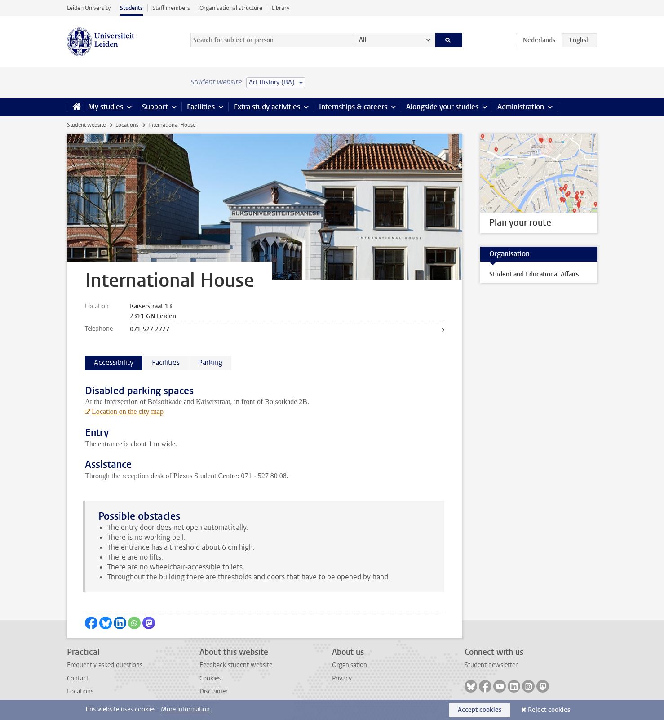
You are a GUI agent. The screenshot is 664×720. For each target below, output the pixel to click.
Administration (520, 106)
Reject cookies (549, 710)
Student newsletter (491, 665)
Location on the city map (128, 411)
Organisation (349, 665)
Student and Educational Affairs (534, 274)
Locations (126, 125)
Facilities (201, 106)
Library (280, 8)
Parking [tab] (210, 362)
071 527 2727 (149, 329)
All (363, 40)
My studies (105, 106)
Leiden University (89, 8)
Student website (86, 125)
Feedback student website (235, 665)
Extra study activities (267, 106)
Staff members (171, 8)
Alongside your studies (442, 106)
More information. (186, 709)
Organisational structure (230, 8)
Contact (78, 678)
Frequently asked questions (104, 665)
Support (155, 106)
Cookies (210, 678)
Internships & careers (353, 106)
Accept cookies (479, 710)
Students (131, 8)
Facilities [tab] (166, 362)
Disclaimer (213, 691)
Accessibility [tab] (113, 362)
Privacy (342, 678)
